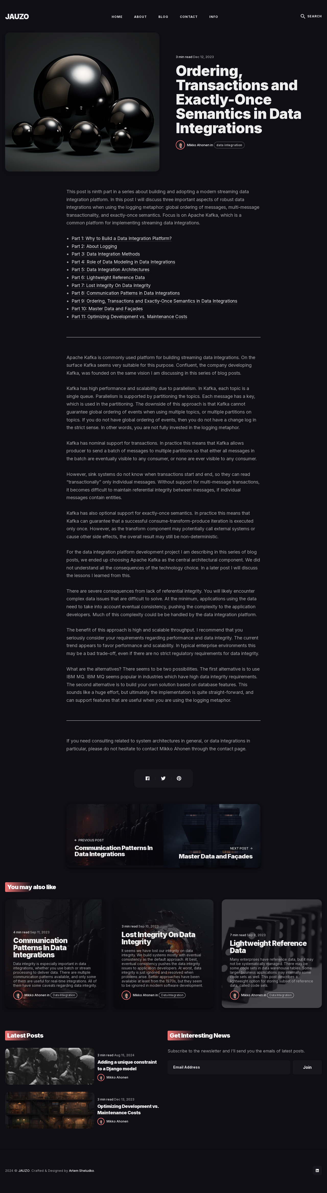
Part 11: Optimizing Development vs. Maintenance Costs (131, 322)
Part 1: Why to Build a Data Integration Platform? (123, 244)
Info (213, 19)
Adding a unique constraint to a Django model (104, 1069)
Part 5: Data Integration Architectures (111, 275)
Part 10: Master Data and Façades (108, 314)
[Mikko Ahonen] (181, 150)
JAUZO (17, 19)
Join (307, 1071)
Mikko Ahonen (198, 151)
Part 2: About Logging (95, 252)
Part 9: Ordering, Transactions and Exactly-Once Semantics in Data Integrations (155, 306)
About (140, 19)
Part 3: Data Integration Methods (107, 259)
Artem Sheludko (81, 1171)
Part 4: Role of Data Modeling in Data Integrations (125, 267)
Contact (189, 19)
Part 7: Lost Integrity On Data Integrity (112, 291)
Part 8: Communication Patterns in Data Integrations (126, 299)
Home (117, 19)
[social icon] (317, 1171)
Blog (163, 19)
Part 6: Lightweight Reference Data (109, 283)
